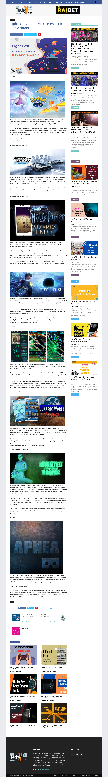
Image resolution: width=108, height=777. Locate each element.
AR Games (26, 602)
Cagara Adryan (74, 306)
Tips (35, 2)
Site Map (61, 775)
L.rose (72, 186)
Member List (68, 2)
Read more (75, 68)
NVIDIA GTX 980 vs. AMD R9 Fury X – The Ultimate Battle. (54, 697)
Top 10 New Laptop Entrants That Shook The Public (84, 182)
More (76, 2)
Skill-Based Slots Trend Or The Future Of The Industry (83, 89)
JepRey (13, 700)
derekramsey (45, 700)
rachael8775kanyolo (46, 671)
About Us (66, 775)
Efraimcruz (73, 93)
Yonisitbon (14, 671)
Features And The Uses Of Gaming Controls (22, 668)
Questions (28, 2)
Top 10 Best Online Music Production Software (82, 378)
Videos (50, 2)
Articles (14, 2)
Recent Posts (58, 2)
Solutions (42, 2)
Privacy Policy (94, 775)
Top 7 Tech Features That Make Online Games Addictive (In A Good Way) (83, 129)
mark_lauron (15, 729)
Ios (30, 602)
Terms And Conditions (85, 775)
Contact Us (75, 775)
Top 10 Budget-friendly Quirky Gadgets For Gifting (51, 726)
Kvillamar (73, 224)
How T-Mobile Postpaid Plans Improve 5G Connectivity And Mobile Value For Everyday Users (82, 47)
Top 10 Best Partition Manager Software (80, 340)
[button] (96, 2)
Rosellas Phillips (74, 382)
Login (82, 2)
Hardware (13, 19)
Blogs (21, 2)
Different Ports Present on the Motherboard (52, 668)
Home (55, 775)
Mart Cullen (73, 344)
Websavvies (14, 31)
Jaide (72, 262)
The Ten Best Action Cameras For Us (22, 697)
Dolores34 (73, 53)
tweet (50, 608)
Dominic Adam (74, 134)
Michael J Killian (46, 729)
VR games (35, 602)
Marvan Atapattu (18, 602)
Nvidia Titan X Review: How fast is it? (22, 726)
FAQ (71, 775)
